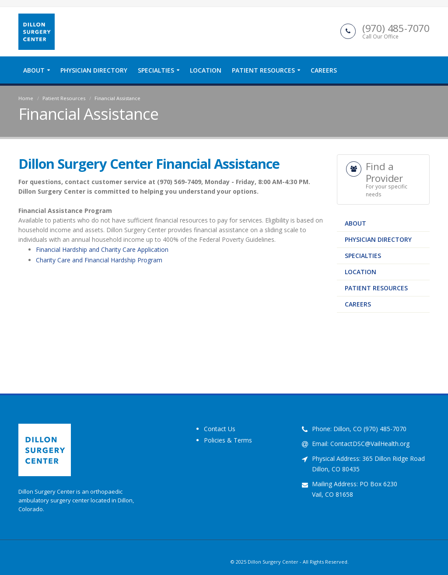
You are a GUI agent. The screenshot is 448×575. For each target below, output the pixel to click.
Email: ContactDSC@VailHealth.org (361, 443)
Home (25, 98)
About (34, 70)
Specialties (156, 70)
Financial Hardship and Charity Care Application (102, 249)
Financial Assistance (117, 98)
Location (205, 70)
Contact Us (219, 429)
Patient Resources (263, 70)
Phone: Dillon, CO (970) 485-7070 (359, 429)
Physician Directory (93, 70)
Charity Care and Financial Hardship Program (99, 260)
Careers (324, 70)
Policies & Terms (228, 440)
